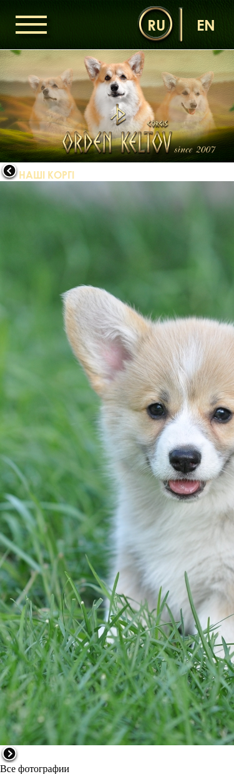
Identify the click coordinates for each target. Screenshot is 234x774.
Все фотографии (34, 768)
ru (156, 25)
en (206, 25)
